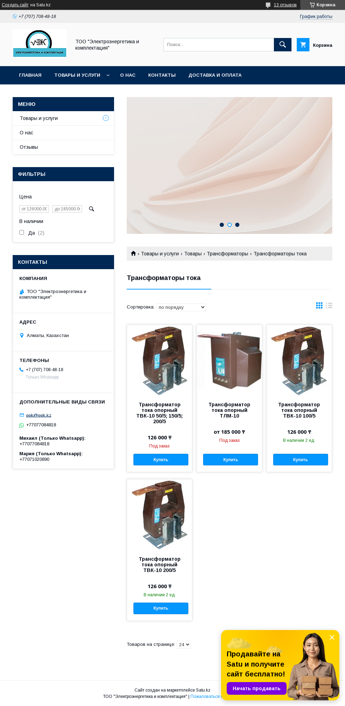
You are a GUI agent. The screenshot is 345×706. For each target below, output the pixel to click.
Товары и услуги (77, 75)
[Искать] (282, 44)
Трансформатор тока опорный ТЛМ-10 (229, 410)
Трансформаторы (227, 253)
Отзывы (29, 147)
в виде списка (329, 307)
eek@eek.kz (38, 415)
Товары (193, 253)
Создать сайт (15, 4)
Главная (30, 75)
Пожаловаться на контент (216, 696)
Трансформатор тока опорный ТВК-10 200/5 (160, 564)
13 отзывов (285, 4)
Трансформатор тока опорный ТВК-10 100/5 (299, 410)
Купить (160, 459)
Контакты (162, 75)
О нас (128, 75)
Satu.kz (203, 690)
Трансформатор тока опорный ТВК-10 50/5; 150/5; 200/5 (159, 413)
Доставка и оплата (215, 75)
